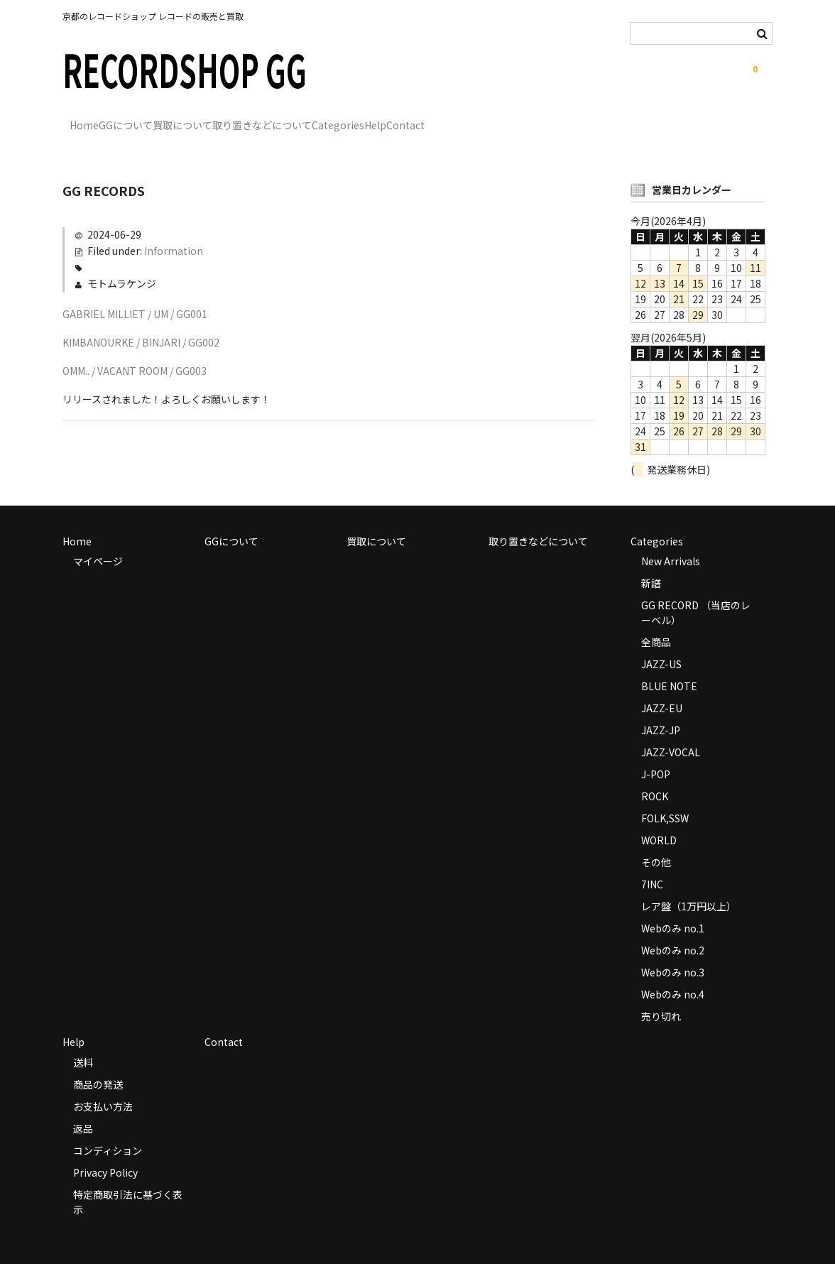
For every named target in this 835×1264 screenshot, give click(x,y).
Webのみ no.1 (672, 907)
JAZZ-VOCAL (670, 731)
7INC (652, 863)
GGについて (163, 118)
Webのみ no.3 (672, 951)
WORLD (659, 819)
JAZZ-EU (661, 687)
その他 (656, 841)
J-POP (655, 753)
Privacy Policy (105, 1152)
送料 (83, 1042)
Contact (588, 118)
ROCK (654, 775)
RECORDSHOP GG (184, 69)
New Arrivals (670, 540)
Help (529, 118)
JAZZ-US (661, 643)
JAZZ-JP (660, 709)
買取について (248, 118)
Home (92, 118)
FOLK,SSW (665, 797)
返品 (83, 1108)
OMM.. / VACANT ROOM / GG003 (134, 350)
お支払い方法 (103, 1086)
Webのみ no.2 (672, 929)
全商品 (656, 621)
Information (173, 230)
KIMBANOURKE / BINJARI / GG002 (140, 322)
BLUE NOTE (669, 665)
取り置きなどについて (357, 118)
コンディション (107, 1130)
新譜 (651, 562)
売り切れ (661, 995)
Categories (462, 118)
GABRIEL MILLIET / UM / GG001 (134, 293)
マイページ (98, 540)
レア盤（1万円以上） (688, 885)
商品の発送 (98, 1064)
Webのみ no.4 (672, 973)
